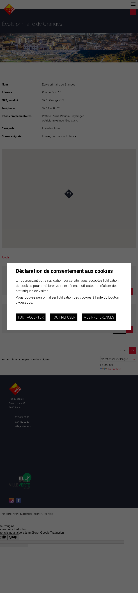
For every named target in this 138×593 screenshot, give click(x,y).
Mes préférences (99, 317)
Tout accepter (31, 317)
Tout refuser (63, 317)
